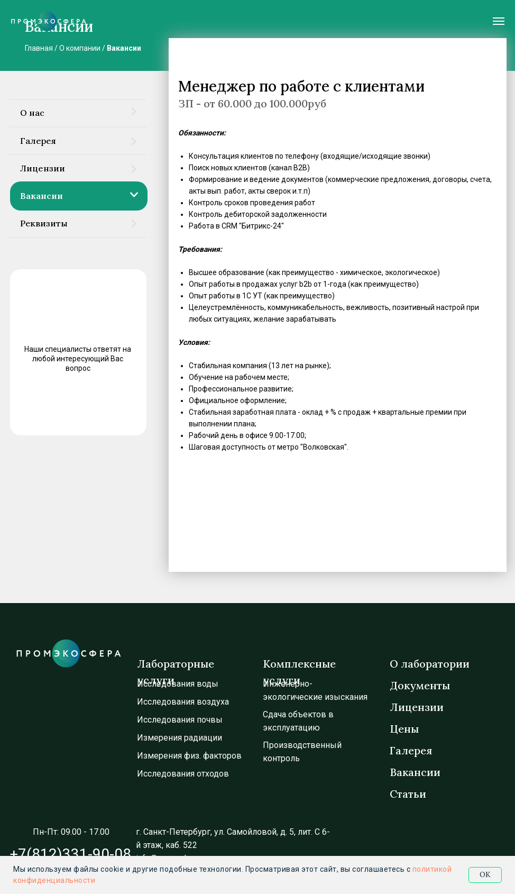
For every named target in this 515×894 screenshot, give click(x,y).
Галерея (38, 140)
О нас (32, 112)
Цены (404, 728)
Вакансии (124, 48)
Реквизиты (44, 223)
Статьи (408, 793)
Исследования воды (177, 684)
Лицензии (42, 168)
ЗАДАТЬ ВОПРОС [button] (75, 406)
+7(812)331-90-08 (70, 854)
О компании (79, 48)
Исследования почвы (180, 720)
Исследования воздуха (183, 702)
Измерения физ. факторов (189, 756)
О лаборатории (430, 663)
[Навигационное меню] (498, 21)
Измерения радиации (179, 738)
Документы (420, 685)
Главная (39, 48)
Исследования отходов (183, 774)
